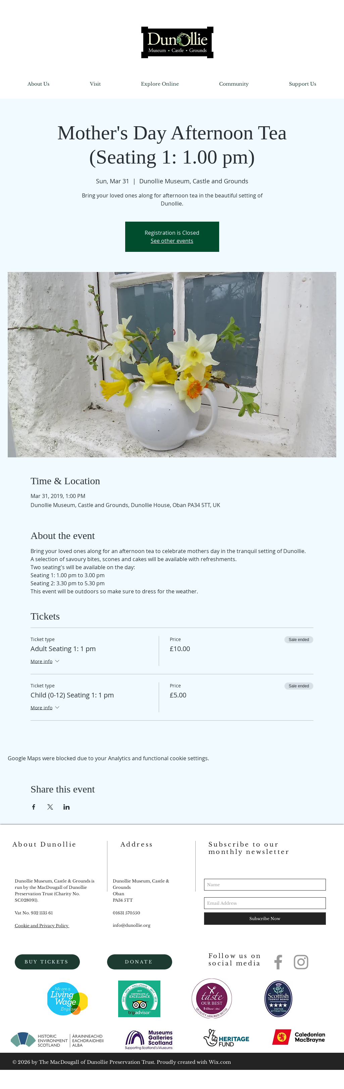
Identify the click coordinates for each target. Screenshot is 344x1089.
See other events (172, 240)
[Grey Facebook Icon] (278, 962)
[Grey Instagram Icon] (301, 962)
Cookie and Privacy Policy (42, 925)
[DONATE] (139, 961)
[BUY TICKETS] (47, 961)
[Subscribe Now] (265, 918)
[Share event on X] (50, 807)
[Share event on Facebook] (34, 807)
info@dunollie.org (131, 925)
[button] (38, 84)
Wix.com (220, 1062)
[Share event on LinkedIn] (66, 807)
